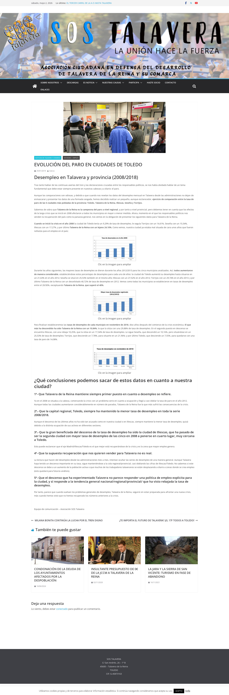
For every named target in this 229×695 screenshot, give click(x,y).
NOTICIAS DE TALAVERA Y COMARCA (47, 158)
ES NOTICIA (88, 82)
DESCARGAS (73, 82)
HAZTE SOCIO (153, 82)
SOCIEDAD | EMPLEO (71, 158)
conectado (62, 608)
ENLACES (45, 89)
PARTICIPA (134, 82)
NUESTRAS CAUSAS (111, 82)
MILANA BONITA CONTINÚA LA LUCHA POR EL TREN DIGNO (67, 520)
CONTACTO (170, 82)
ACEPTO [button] (178, 691)
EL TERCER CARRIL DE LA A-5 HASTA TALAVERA (89, 3)
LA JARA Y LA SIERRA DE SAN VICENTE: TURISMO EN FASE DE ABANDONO (169, 573)
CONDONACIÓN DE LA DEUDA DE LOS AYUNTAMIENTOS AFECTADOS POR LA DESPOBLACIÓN (57, 574)
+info (187, 690)
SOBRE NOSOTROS (50, 82)
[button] (60, 83)
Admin (52, 171)
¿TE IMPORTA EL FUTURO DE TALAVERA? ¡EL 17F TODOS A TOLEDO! (158, 520)
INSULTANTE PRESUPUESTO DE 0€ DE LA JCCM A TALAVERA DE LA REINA (114, 573)
